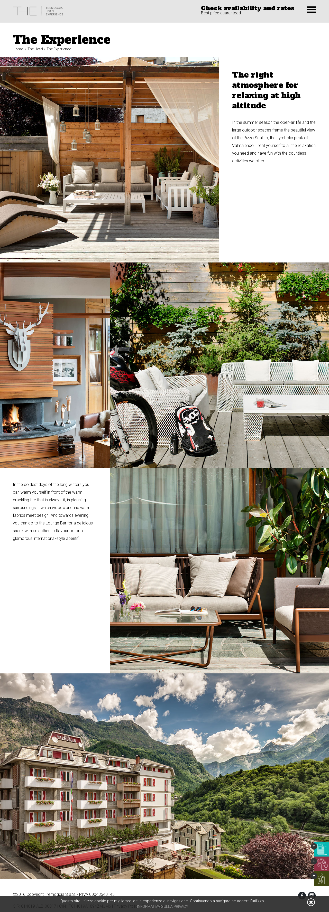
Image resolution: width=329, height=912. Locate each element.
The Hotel (35, 49)
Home (18, 49)
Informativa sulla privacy (162, 906)
